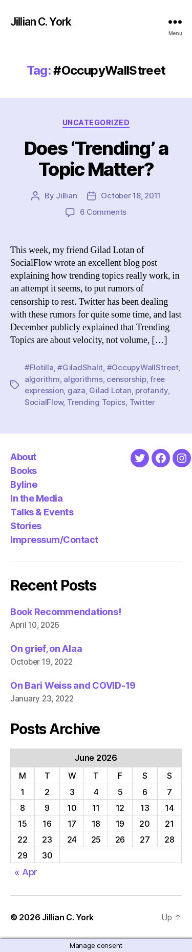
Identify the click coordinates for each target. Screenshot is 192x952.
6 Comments (103, 212)
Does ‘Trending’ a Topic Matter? (96, 158)
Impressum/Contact (54, 539)
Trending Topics (96, 402)
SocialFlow (44, 402)
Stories (25, 525)
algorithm (42, 379)
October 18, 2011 (131, 195)
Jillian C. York (40, 21)
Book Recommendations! (65, 611)
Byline (23, 484)
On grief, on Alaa (46, 648)
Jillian (66, 195)
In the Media (36, 498)
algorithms (82, 379)
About (23, 456)
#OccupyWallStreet (143, 367)
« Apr (25, 872)
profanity (151, 390)
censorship (126, 379)
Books (23, 470)
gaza (77, 390)
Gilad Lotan (110, 390)
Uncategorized (96, 122)
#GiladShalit (80, 367)
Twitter (142, 402)
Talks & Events (41, 512)
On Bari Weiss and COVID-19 (73, 685)
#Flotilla (39, 367)
